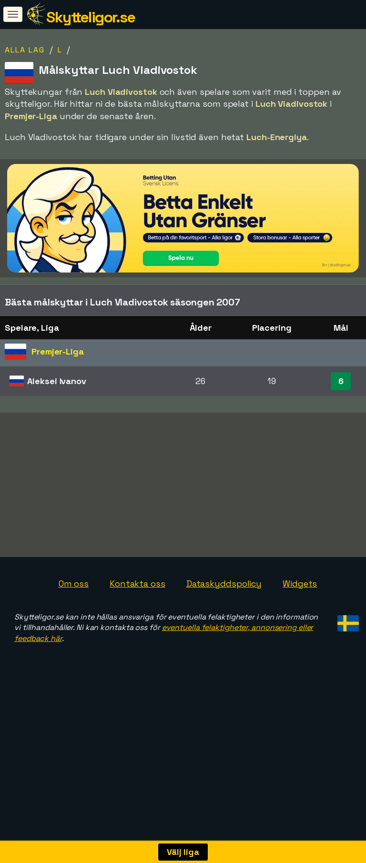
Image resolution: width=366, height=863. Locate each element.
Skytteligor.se (90, 17)
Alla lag (25, 50)
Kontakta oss (137, 613)
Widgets (300, 613)
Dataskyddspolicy (224, 613)
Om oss (74, 613)
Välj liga (183, 851)
